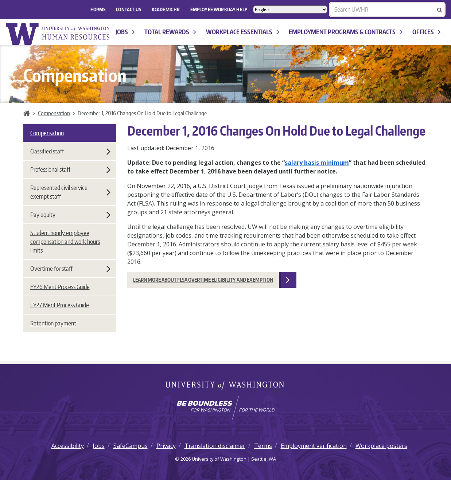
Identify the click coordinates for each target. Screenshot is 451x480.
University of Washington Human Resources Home (58, 34)
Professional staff (70, 169)
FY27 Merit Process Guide (59, 305)
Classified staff (70, 151)
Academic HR (166, 9)
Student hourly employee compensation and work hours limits (65, 241)
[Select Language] (290, 9)
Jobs (125, 32)
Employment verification (314, 446)
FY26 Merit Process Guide (60, 286)
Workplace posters (381, 446)
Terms (263, 446)
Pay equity (70, 215)
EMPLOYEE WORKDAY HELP (218, 9)
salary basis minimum (317, 163)
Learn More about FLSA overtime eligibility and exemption (203, 280)
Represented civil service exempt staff (70, 192)
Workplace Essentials (242, 32)
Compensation (54, 113)
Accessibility (67, 446)
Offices (426, 32)
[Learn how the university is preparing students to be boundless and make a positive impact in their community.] (225, 407)
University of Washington (225, 386)
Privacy (166, 446)
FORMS (98, 9)
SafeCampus (130, 446)
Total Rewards (170, 32)
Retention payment (53, 323)
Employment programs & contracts (346, 32)
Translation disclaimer (214, 446)
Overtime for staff (70, 268)
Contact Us (128, 9)
